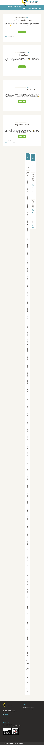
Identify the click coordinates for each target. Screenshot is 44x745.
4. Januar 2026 (33, 169)
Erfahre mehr (22, 66)
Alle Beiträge (28, 8)
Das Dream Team (22, 55)
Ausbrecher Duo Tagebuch (27, 210)
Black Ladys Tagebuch (27, 226)
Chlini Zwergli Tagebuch (27, 241)
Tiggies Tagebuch (27, 636)
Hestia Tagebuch (27, 390)
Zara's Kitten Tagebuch (27, 649)
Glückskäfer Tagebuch (27, 377)
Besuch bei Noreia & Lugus (22, 20)
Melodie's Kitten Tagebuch (27, 480)
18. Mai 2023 (10, 140)
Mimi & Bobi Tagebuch (27, 498)
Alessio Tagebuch (27, 180)
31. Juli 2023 (10, 71)
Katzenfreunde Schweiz (7, 743)
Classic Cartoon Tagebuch (27, 258)
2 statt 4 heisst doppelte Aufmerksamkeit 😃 (33, 178)
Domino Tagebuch (27, 319)
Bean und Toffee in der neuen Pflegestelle (33, 219)
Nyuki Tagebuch (27, 545)
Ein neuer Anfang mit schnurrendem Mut (33, 204)
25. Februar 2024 (11, 36)
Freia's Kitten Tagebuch (22, 17)
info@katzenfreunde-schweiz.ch (29, 707)
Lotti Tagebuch (27, 449)
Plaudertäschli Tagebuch (27, 558)
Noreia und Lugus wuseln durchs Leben (22, 90)
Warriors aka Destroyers (33, 191)
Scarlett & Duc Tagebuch (27, 591)
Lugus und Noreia (22, 125)
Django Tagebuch (27, 306)
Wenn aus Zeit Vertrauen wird (33, 165)
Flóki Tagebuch (27, 348)
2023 (16, 17)
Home (24, 8)
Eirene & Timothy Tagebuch (27, 334)
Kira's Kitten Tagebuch (27, 403)
